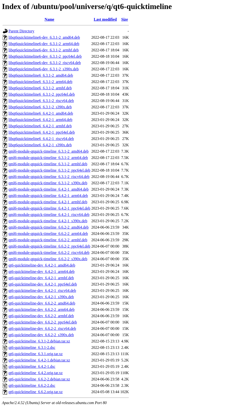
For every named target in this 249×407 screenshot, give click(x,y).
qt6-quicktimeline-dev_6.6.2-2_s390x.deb (41, 335)
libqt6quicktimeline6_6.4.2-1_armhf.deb (40, 126)
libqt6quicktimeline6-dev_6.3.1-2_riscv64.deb (45, 63)
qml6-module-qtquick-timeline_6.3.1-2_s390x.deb (48, 183)
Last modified (105, 19)
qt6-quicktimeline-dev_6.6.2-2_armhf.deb (41, 316)
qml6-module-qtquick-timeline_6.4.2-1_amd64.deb (49, 189)
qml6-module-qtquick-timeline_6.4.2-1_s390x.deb (48, 221)
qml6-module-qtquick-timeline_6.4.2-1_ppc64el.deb (49, 208)
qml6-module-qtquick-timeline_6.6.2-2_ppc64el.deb (49, 246)
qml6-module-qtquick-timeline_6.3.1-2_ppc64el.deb (49, 170)
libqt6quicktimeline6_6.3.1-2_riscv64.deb (41, 101)
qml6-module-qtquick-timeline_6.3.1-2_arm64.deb (48, 158)
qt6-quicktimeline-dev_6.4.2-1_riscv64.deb (42, 290)
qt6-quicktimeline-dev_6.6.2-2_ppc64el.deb (43, 322)
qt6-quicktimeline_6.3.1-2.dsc (32, 347)
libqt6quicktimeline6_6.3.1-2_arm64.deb (40, 82)
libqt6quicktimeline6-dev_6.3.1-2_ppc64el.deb (45, 56)
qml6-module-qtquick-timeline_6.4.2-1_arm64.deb (48, 196)
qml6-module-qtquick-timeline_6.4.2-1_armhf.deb (48, 202)
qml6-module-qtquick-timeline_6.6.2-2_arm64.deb (48, 233)
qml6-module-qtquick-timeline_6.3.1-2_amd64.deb (49, 151)
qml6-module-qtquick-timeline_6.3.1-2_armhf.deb (48, 164)
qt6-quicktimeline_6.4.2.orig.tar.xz (36, 373)
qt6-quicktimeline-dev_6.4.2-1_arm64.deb (41, 271)
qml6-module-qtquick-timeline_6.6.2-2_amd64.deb (49, 227)
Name (49, 19)
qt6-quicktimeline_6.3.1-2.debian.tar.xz (39, 341)
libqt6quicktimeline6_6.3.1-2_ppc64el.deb (42, 94)
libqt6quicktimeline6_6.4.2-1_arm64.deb (40, 120)
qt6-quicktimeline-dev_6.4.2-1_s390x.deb (41, 297)
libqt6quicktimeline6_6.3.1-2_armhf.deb (40, 88)
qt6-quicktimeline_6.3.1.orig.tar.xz (36, 354)
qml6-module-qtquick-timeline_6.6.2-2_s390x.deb (48, 259)
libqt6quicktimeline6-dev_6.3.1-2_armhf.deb (44, 50)
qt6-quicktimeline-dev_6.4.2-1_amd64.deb (42, 265)
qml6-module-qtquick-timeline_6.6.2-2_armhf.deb (48, 240)
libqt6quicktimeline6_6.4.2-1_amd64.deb (41, 113)
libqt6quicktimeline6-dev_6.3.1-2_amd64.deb (44, 37)
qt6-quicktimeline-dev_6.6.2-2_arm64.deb (41, 309)
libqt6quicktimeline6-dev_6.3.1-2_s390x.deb (44, 69)
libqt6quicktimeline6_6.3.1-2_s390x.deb (40, 107)
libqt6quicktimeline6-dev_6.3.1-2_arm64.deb (44, 44)
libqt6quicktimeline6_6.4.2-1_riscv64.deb (41, 139)
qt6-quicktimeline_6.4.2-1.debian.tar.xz (39, 360)
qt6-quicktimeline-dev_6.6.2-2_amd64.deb (42, 303)
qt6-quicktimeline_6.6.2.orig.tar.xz (36, 392)
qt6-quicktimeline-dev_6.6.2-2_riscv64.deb (42, 328)
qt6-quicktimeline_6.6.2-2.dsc (32, 385)
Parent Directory (21, 31)
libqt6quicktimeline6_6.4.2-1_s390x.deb (40, 145)
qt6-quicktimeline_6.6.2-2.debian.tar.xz (39, 379)
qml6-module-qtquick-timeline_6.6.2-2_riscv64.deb (49, 252)
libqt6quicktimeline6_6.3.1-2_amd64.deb (41, 75)
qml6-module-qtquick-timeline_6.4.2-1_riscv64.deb (49, 215)
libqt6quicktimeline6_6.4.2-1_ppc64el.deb (42, 132)
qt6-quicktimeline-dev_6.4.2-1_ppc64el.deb (43, 284)
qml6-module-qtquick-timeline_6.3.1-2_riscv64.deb (49, 177)
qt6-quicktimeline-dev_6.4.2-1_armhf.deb (41, 278)
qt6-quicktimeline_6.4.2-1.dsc (32, 366)
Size (124, 19)
